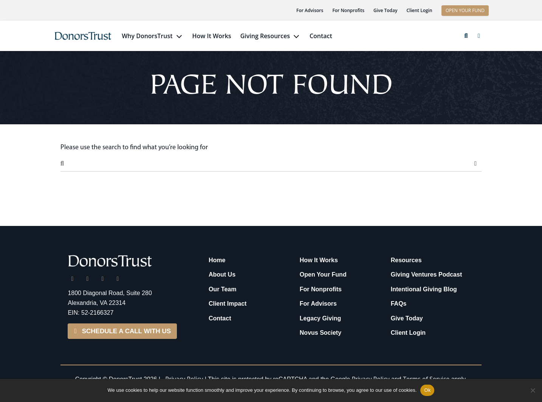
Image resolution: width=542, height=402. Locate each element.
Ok (427, 390)
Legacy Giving (320, 318)
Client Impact (227, 303)
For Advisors (309, 10)
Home (217, 260)
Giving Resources (265, 36)
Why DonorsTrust (147, 36)
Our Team (223, 289)
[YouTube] (117, 278)
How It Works (211, 36)
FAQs (399, 303)
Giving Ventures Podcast (426, 274)
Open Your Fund (323, 274)
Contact (321, 36)
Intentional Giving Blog (424, 289)
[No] (532, 390)
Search (475, 163)
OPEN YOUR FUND (465, 10)
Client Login (419, 10)
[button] (466, 35)
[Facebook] (102, 278)
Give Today (385, 10)
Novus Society (320, 332)
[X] (87, 278)
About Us (222, 274)
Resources (406, 260)
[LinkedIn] (72, 278)
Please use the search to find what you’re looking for (134, 147)
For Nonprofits (348, 10)
